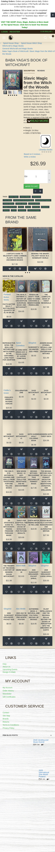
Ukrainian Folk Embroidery (23, 200)
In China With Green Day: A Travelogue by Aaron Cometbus (21, 354)
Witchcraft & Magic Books (13, 46)
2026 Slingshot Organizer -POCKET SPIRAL (33, 574)
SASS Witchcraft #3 (46, 393)
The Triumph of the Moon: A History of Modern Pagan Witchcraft (9, 571)
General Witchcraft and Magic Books (17, 48)
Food (13, 210)
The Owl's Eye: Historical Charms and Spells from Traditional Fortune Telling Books (9, 479)
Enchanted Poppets (43, 200)
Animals (36, 207)
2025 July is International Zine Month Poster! (21, 616)
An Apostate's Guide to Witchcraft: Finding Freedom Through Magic (8, 528)
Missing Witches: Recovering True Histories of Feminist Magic (33, 477)
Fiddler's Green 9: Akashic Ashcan (9, 400)
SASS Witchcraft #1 (21, 436)
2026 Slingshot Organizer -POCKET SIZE (8, 616)
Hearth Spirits (21, 203)
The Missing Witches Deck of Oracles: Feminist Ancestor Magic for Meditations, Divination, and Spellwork (46, 480)
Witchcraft (36, 197)
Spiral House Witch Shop (31, 43)
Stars (28, 207)
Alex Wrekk (20, 609)
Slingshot (32, 343)
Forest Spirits (8, 203)
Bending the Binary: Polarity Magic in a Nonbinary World (40, 256)
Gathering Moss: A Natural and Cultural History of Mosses (34, 614)
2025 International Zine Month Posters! (44, 773)
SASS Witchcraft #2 (9, 436)
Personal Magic (34, 210)
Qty (25, 176)
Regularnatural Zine (21, 392)
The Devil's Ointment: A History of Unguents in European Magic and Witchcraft (21, 301)
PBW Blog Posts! (10, 735)
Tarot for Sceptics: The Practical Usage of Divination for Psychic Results (21, 527)
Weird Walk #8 (21, 571)
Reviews (41, 71)
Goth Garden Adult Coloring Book (34, 437)
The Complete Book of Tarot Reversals (46, 299)
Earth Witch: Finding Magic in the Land (34, 523)
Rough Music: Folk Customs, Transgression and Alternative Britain (46, 526)
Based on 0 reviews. (32, 154)
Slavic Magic (25, 197)
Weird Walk (20, 566)
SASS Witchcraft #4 (33, 393)
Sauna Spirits (34, 203)
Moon (21, 207)
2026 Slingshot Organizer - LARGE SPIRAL (46, 573)
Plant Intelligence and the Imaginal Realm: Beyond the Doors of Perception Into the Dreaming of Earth (46, 619)
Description (29, 71)
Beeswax (22, 210)
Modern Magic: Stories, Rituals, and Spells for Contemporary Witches (46, 348)
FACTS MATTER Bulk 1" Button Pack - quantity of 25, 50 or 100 (9, 308)
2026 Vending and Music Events (40, 741)
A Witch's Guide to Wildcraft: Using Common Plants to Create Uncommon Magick (14, 257)
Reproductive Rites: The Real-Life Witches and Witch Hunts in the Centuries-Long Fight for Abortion (9, 351)
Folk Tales (7, 200)
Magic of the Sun (10, 207)
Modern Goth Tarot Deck (46, 435)
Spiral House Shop (11, 43)
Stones (6, 210)
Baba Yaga (13, 197)
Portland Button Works (7, 297)
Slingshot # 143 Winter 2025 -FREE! (33, 349)
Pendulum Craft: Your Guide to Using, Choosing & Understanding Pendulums (34, 300)
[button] (5, 89)
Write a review (30, 157)
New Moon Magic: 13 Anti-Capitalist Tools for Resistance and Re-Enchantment (21, 478)
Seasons (45, 207)
